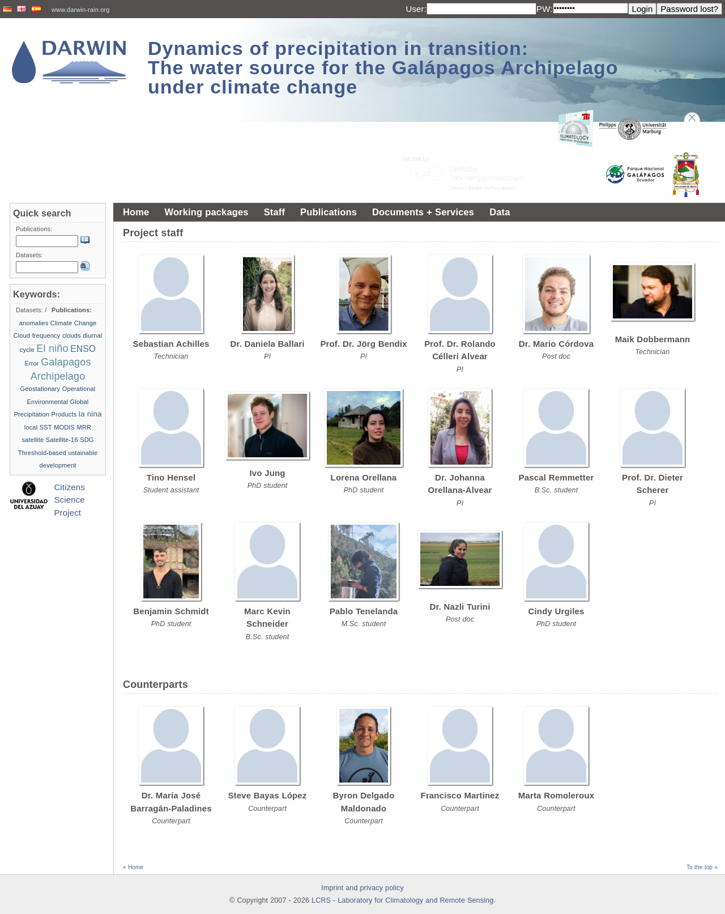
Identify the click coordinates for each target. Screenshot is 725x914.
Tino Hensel (171, 477)
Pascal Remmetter (556, 477)
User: (416, 9)
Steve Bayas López (267, 795)
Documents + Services (423, 212)
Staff (274, 212)
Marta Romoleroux (556, 795)
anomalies (34, 323)
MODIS (64, 427)
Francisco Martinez (460, 795)
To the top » (702, 867)
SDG (86, 439)
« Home (133, 867)
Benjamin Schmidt (171, 611)
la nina (90, 414)
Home (136, 212)
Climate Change (73, 323)
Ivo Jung (267, 473)
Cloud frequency (37, 335)
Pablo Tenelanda (364, 611)
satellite (33, 439)
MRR (84, 427)
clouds (71, 335)
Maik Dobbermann (652, 339)
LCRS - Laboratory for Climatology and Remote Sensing (402, 900)
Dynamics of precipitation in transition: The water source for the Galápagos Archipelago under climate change (383, 67)
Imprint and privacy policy (362, 888)
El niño (52, 348)
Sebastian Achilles (171, 343)
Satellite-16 (62, 439)
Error (31, 363)
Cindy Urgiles (556, 611)
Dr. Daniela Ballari (267, 343)
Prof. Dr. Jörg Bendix (363, 343)
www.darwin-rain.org (81, 9)
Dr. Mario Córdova (556, 343)
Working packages (206, 212)
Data (499, 212)
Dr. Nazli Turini (460, 606)
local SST (38, 427)
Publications (328, 212)
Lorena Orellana (364, 477)
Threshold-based (42, 452)
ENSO (83, 349)
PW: (544, 9)
